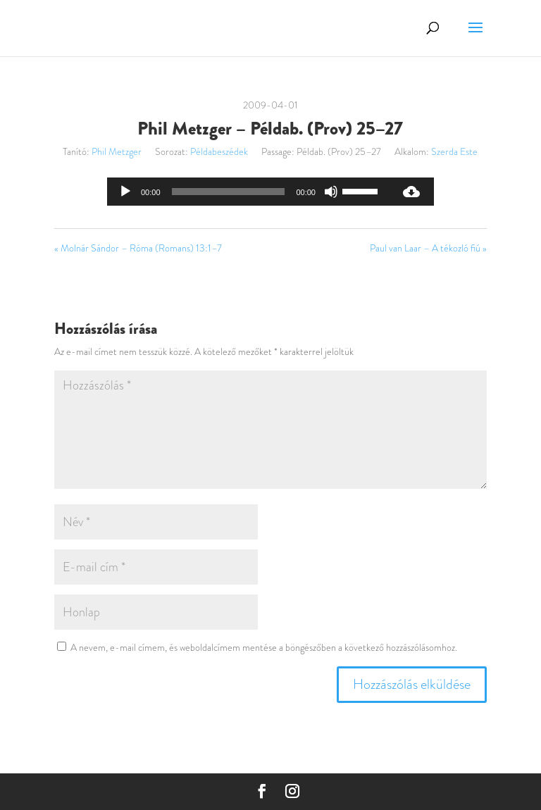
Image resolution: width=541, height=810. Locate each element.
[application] (248, 191)
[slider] (228, 191)
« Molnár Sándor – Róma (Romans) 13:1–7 (138, 248)
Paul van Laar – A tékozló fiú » (428, 248)
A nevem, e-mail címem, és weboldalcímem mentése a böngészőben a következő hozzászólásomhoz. (263, 647)
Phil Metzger (117, 151)
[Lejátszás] (125, 192)
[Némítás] (331, 192)
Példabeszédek (219, 151)
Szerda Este (454, 151)
